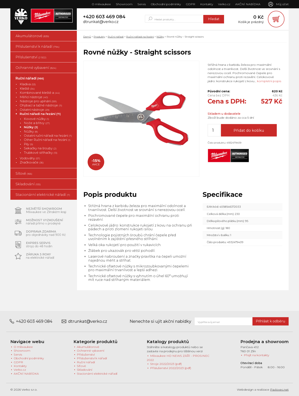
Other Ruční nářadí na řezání (47, 139)
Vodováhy (30, 158)
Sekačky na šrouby (40, 148)
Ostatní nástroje (34, 109)
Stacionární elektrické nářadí (43, 195)
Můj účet (282, 4)
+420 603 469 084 (104, 16)
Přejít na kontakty (256, 355)
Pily (28, 144)
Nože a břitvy (37, 123)
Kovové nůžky (36, 119)
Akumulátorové (32, 36)
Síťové (24, 173)
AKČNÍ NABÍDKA (247, 4)
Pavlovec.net (279, 389)
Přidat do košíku (249, 130)
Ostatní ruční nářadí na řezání (48, 135)
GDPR (190, 4)
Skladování (28, 184)
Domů (87, 36)
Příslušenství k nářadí (37, 47)
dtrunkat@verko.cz (101, 22)
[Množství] (214, 130)
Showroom (124, 4)
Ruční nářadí (30, 78)
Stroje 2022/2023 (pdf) (166, 364)
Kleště (27, 88)
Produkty (99, 36)
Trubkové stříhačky (40, 152)
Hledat (213, 19)
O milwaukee (101, 4)
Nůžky (31, 127)
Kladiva (28, 84)
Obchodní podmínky (166, 4)
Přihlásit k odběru (270, 321)
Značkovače (32, 162)
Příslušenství (31, 57)
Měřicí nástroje (34, 97)
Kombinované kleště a (40, 92)
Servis (141, 4)
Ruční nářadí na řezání (40, 114)
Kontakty (206, 4)
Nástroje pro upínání (38, 101)
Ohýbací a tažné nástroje (41, 105)
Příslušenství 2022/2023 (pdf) (170, 368)
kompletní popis (268, 81)
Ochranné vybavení (36, 68)
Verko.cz (224, 4)
